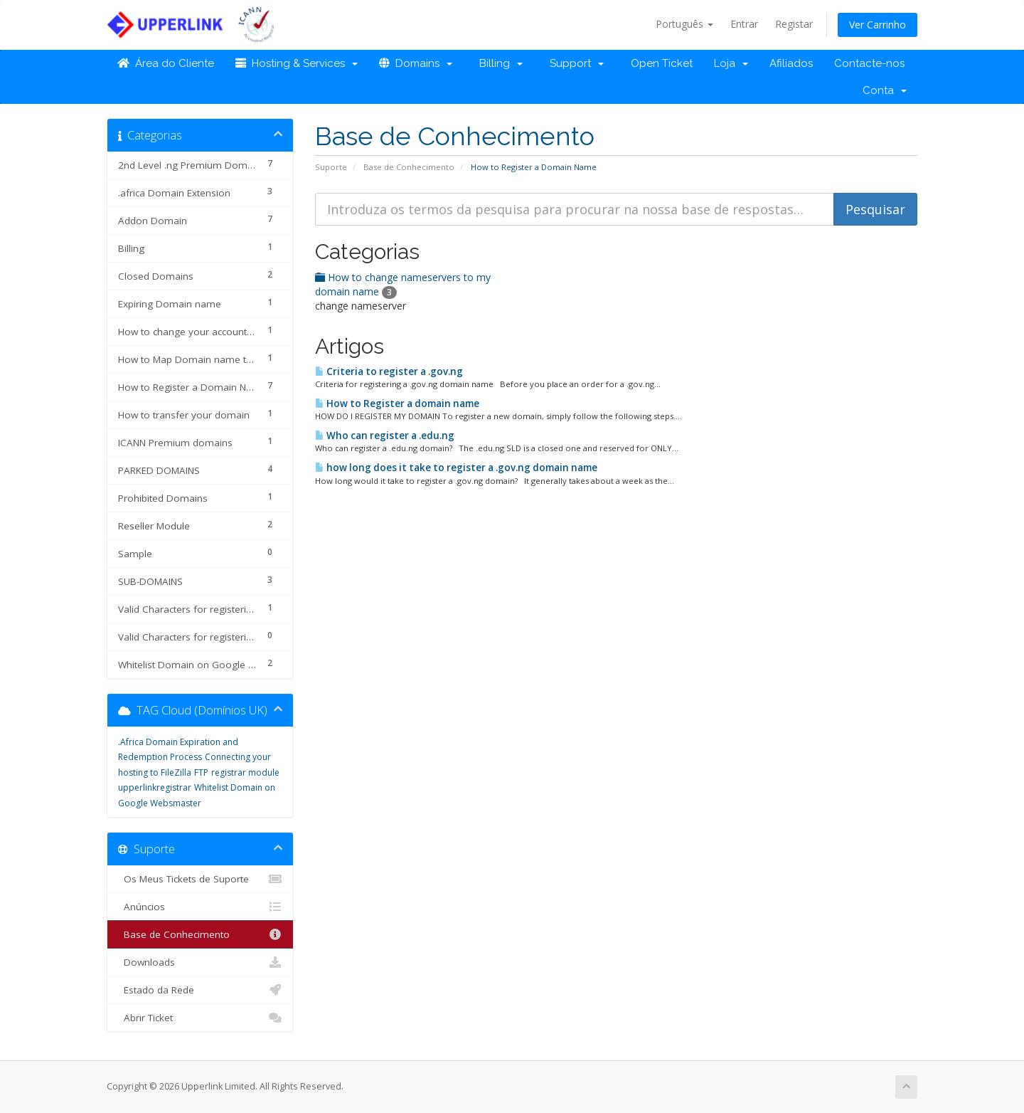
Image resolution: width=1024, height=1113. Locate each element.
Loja (731, 63)
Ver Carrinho (877, 24)
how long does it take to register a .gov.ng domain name (456, 467)
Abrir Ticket (200, 1017)
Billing (498, 63)
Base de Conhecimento (408, 167)
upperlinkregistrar (154, 787)
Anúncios (200, 906)
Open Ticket (659, 63)
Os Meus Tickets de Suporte (200, 878)
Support (574, 63)
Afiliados (791, 63)
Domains (415, 63)
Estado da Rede (200, 989)
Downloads (200, 962)
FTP (201, 772)
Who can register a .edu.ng (384, 435)
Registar (794, 24)
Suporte (331, 167)
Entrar (744, 24)
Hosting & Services (296, 63)
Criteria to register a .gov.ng (389, 371)
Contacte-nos (869, 63)
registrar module (245, 772)
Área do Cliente (165, 63)
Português (684, 24)
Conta (885, 90)
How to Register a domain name (397, 403)
